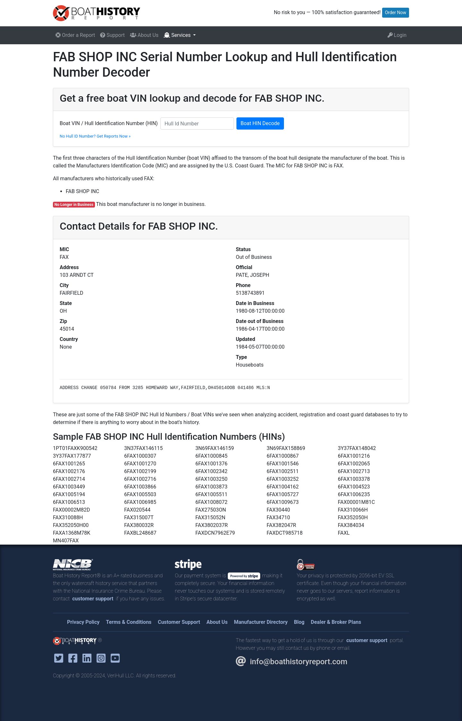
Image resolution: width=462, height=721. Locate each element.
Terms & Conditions (128, 622)
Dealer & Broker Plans (336, 622)
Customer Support (179, 622)
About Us (144, 35)
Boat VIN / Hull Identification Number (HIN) (109, 123)
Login (397, 35)
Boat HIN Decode (260, 123)
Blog (299, 622)
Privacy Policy (83, 622)
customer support (92, 599)
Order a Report (75, 35)
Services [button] (178, 35)
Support (112, 35)
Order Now (395, 12)
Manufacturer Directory (260, 622)
